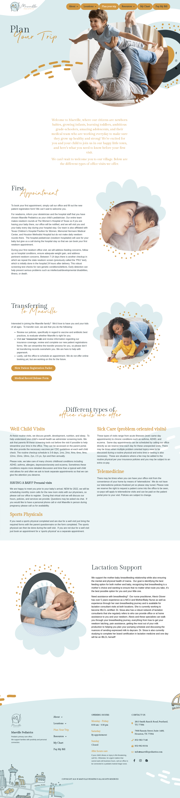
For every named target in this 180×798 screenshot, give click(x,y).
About (73, 6)
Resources (128, 6)
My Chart (145, 6)
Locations (90, 6)
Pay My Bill (161, 6)
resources (32, 339)
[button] (73, 6)
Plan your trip (109, 6)
